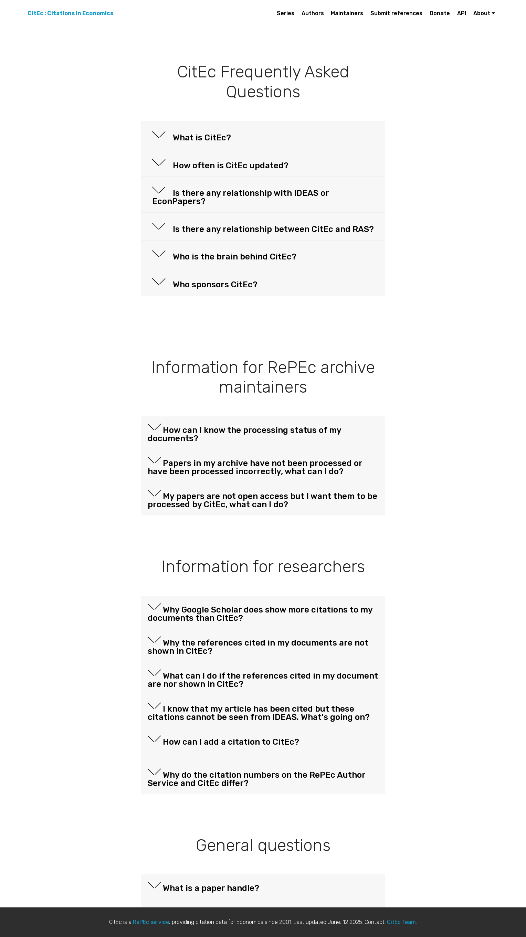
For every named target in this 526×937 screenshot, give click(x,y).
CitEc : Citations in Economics (70, 13)
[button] (263, 134)
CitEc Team (401, 922)
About (481, 13)
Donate (440, 13)
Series (285, 13)
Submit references (396, 13)
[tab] (263, 135)
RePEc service (151, 922)
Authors (313, 13)
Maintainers (347, 13)
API (461, 13)
